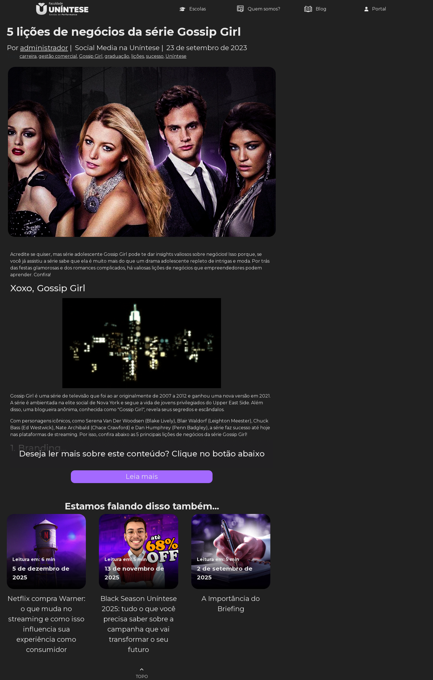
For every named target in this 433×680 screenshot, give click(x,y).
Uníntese (175, 56)
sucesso (155, 56)
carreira (28, 56)
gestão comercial (58, 56)
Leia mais (142, 476)
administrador (44, 48)
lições (137, 56)
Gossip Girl (91, 56)
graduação (117, 56)
